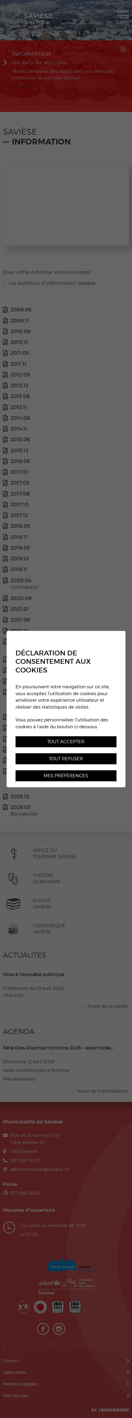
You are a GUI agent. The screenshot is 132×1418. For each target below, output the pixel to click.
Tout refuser (66, 758)
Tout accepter (66, 741)
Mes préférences (66, 775)
